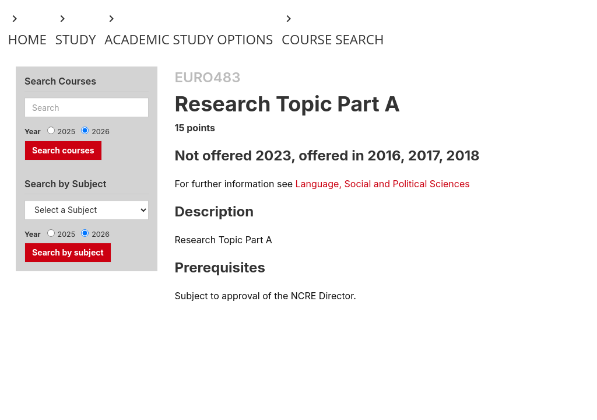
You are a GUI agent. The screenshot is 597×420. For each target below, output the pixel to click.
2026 (101, 131)
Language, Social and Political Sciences (383, 184)
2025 (67, 131)
